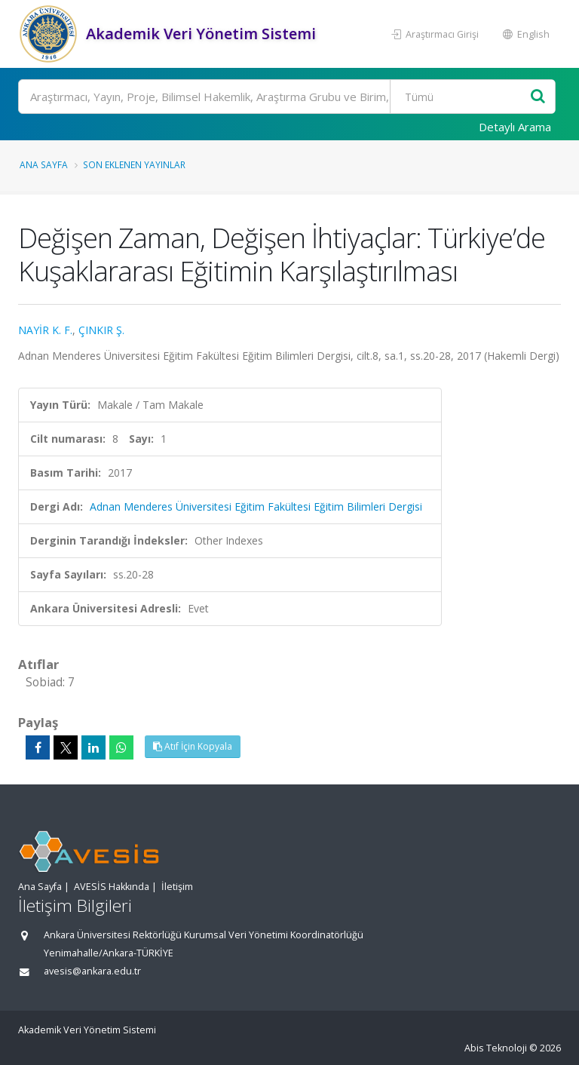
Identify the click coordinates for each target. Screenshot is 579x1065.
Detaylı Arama (515, 126)
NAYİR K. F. (45, 330)
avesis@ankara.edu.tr (92, 971)
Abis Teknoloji (495, 1048)
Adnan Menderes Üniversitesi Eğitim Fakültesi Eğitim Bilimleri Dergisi (256, 506)
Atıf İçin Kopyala (192, 746)
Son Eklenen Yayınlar (134, 164)
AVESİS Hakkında (111, 886)
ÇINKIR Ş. (101, 330)
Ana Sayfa (44, 164)
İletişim (177, 886)
